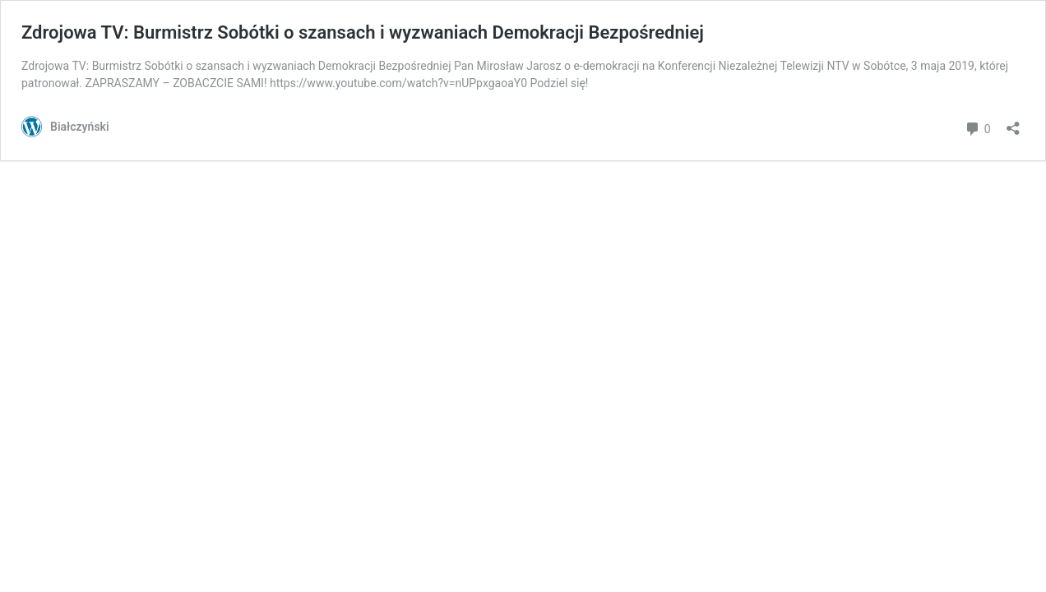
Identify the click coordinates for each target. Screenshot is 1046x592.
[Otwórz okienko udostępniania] (1013, 123)
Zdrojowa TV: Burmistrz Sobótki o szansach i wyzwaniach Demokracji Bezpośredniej (362, 32)
